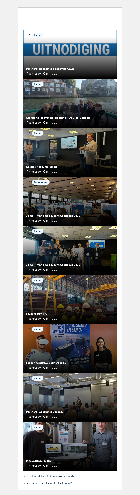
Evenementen (40, 182)
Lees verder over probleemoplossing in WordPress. (50, 482)
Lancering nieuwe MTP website (46, 362)
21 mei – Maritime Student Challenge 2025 (53, 215)
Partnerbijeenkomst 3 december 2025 (50, 68)
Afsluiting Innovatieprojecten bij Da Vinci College (58, 117)
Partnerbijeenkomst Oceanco (45, 411)
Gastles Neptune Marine (41, 166)
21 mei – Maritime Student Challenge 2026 (53, 264)
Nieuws (37, 35)
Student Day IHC (36, 313)
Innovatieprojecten (38, 460)
